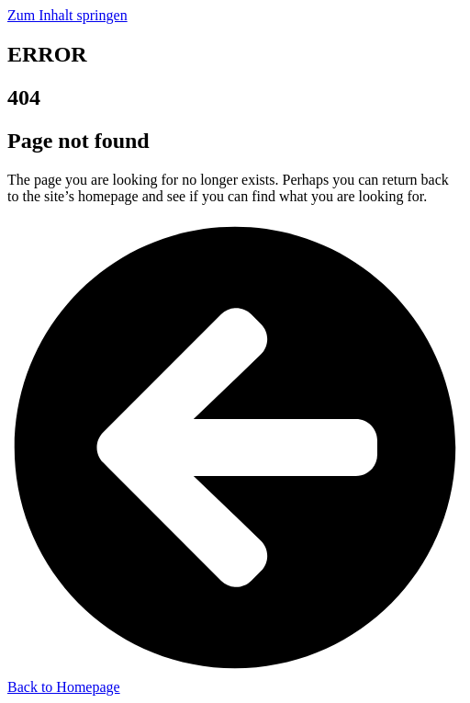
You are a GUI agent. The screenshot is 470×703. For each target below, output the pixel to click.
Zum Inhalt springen (67, 15)
